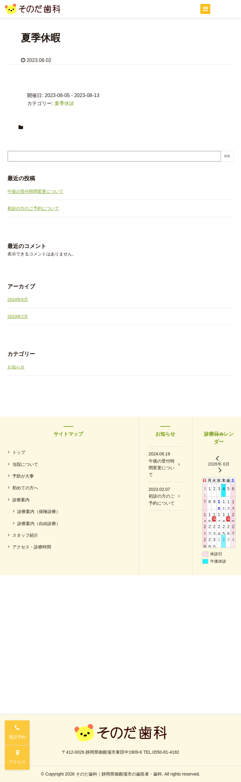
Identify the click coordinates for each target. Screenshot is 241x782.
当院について (25, 464)
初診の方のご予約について (33, 208)
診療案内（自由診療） (38, 523)
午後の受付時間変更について (35, 191)
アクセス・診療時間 (31, 546)
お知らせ (16, 367)
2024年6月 (17, 299)
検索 (227, 156)
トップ (18, 452)
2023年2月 (17, 316)
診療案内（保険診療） (38, 511)
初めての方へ (25, 487)
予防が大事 (23, 476)
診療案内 (21, 499)
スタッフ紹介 (25, 535)
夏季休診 (64, 103)
